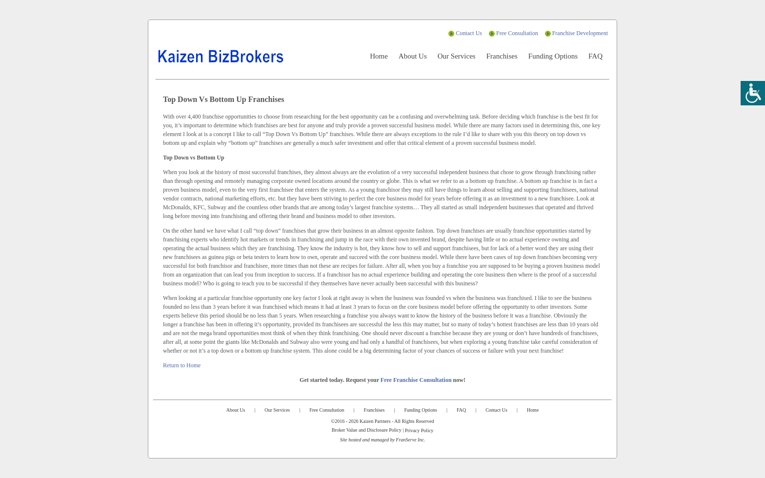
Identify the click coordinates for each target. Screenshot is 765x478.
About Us (413, 56)
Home (379, 56)
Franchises (502, 56)
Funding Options (553, 56)
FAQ (595, 56)
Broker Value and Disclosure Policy (367, 430)
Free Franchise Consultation (416, 380)
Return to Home (182, 365)
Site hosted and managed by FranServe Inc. (382, 439)
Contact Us (469, 33)
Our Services (457, 56)
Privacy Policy (419, 430)
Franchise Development (580, 33)
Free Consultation (517, 33)
